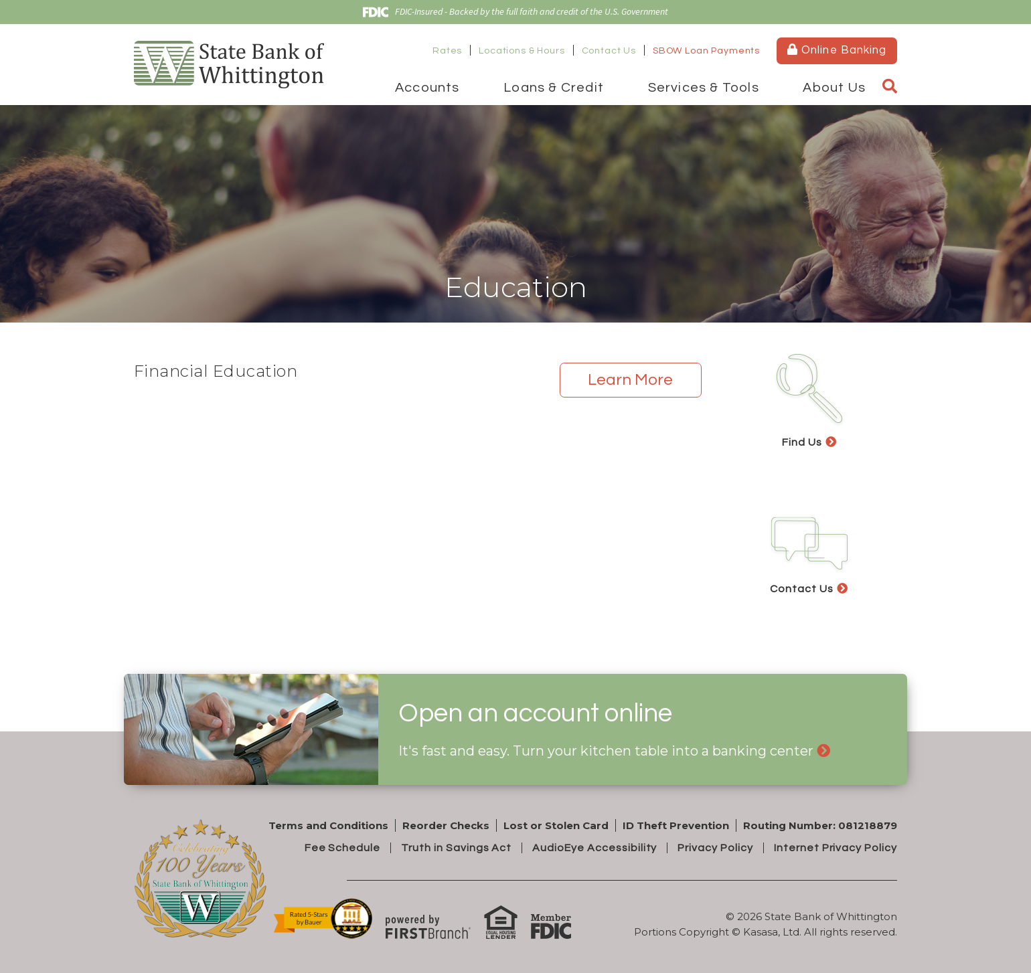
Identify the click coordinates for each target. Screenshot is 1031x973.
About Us (834, 87)
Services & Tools (703, 87)
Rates (447, 51)
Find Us (802, 442)
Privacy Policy (715, 848)
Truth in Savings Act (456, 848)
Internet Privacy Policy (835, 848)
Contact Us (609, 51)
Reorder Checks (445, 825)
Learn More (630, 379)
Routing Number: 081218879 (820, 825)
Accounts (427, 87)
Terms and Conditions (328, 825)
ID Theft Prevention (676, 825)
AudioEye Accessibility (594, 848)
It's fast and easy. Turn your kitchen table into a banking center (605, 751)
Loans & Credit (553, 87)
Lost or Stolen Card (556, 825)
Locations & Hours (521, 51)
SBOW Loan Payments (706, 51)
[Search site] (889, 87)
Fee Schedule (343, 848)
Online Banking (836, 49)
